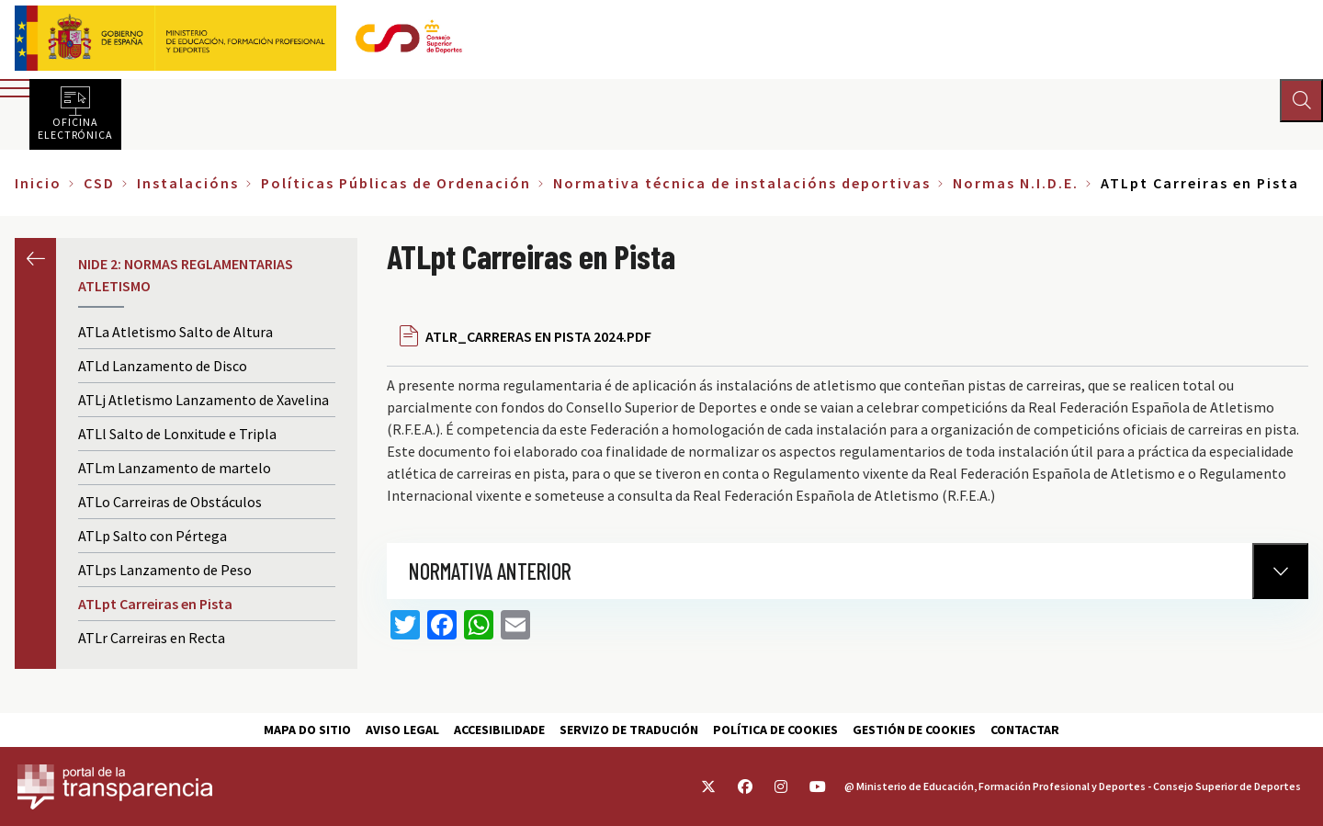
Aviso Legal (402, 729)
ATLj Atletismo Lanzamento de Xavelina (203, 399)
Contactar (1024, 729)
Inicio (38, 183)
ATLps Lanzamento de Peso (165, 569)
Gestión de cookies (914, 729)
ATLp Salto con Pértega (152, 535)
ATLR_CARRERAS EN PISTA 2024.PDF (538, 336)
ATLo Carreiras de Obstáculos (170, 501)
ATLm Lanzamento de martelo (174, 467)
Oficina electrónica (75, 127)
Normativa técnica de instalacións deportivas (742, 183)
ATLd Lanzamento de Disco (162, 365)
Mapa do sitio (307, 729)
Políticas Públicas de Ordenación (396, 183)
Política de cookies (775, 729)
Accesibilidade (499, 729)
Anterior (35, 258)
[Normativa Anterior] (1280, 571)
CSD (99, 183)
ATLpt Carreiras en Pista (155, 603)
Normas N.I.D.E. (1016, 183)
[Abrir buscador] (1301, 101)
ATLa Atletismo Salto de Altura (175, 331)
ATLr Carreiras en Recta (151, 637)
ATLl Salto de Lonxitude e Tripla (177, 433)
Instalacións (188, 183)
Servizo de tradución (629, 729)
